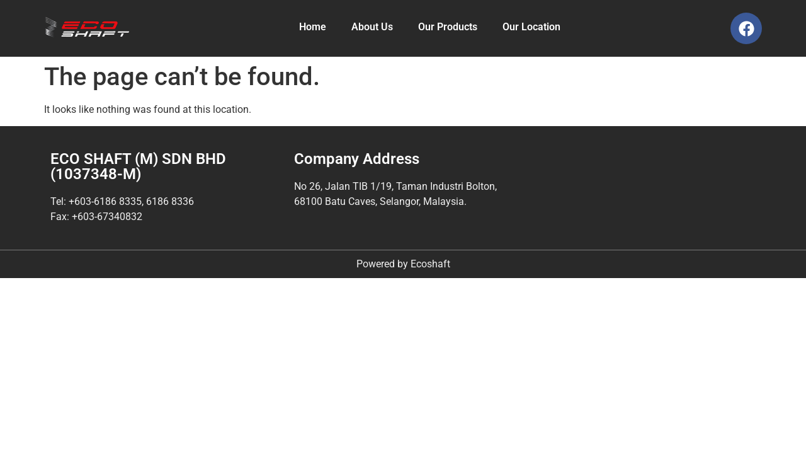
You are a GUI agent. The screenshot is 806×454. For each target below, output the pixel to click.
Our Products (447, 27)
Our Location (531, 27)
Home (312, 27)
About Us (372, 27)
